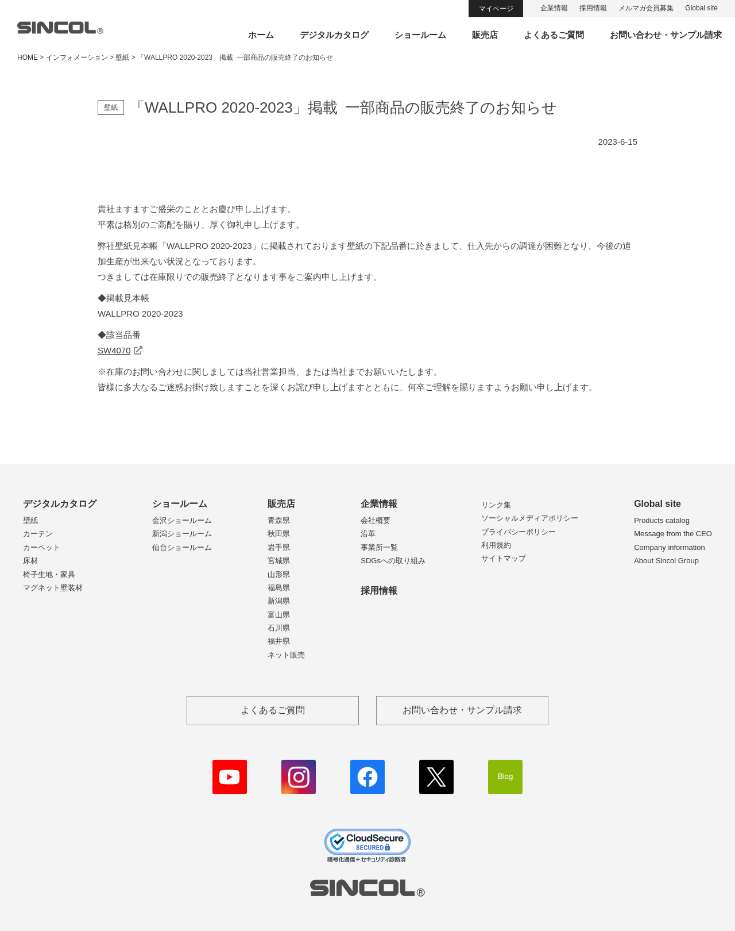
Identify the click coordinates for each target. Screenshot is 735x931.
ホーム (261, 35)
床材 (30, 560)
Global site (701, 8)
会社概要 (375, 520)
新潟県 (279, 601)
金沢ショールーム (182, 520)
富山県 (279, 614)
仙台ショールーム (182, 547)
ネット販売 (286, 655)
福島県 (279, 587)
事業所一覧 (379, 547)
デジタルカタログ (334, 35)
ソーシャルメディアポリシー (529, 518)
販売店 (485, 35)
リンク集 (496, 505)
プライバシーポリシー (518, 532)
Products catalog (662, 520)
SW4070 (114, 350)
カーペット (41, 547)
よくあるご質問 (554, 35)
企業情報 (554, 8)
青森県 (279, 520)
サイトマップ (503, 558)
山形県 (279, 574)
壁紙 (30, 520)
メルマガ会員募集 (646, 8)
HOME (27, 57)
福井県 (279, 641)
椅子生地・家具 (49, 574)
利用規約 (496, 545)
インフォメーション (77, 57)
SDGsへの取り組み (393, 560)
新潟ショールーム (182, 533)
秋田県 (279, 533)
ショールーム (420, 35)
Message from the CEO (673, 533)
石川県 (279, 628)
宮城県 (279, 560)
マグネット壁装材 (53, 587)
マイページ (496, 9)
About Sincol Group (666, 560)
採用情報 (593, 8)
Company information (669, 547)
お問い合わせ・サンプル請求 (666, 35)
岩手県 (279, 547)
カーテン (38, 533)
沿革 (368, 533)
